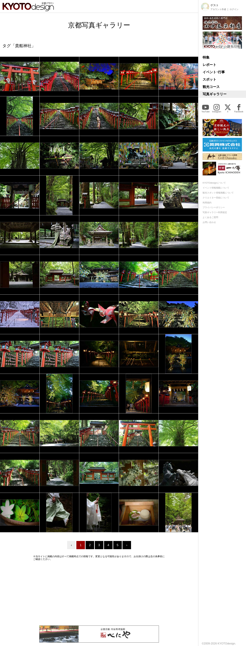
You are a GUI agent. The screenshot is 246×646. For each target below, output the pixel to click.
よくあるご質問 (210, 217)
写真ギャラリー (215, 94)
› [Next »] (126, 545)
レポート (209, 65)
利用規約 (207, 202)
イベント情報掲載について (216, 187)
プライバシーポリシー (214, 207)
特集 (206, 57)
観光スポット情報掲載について (218, 192)
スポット (209, 79)
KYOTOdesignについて (214, 183)
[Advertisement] (99, 593)
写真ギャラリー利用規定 (215, 212)
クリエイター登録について (216, 197)
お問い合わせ (209, 222)
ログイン (234, 9)
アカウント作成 (218, 9)
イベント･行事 (214, 72)
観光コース (211, 87)
